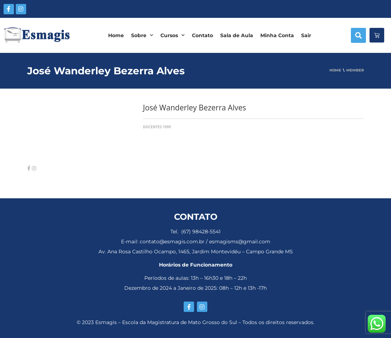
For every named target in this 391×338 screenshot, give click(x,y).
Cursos (172, 35)
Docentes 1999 (157, 126)
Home (116, 35)
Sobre (142, 35)
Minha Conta (277, 35)
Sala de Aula (236, 35)
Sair (306, 35)
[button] (358, 35)
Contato (202, 35)
